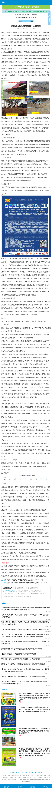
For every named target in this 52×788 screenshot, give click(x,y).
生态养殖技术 (7, 588)
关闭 (49, 12)
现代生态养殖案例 (19, 588)
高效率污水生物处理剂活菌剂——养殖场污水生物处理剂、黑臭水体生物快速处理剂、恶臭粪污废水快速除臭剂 (34, 731)
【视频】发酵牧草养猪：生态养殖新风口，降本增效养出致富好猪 (23, 676)
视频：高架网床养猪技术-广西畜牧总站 (20, 580)
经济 (47, 39)
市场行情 (34, 14)
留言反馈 (39, 772)
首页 (16, 14)
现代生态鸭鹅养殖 (35, 591)
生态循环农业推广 (9, 596)
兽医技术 (27, 14)
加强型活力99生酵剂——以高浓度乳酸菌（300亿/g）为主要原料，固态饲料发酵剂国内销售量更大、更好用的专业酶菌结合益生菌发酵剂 (34, 709)
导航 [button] (3, 2)
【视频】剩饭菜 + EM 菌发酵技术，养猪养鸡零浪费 (18, 654)
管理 (47, 35)
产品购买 (32, 772)
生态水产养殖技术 (9, 593)
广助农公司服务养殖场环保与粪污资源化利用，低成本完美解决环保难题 (25, 629)
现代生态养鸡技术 (22, 593)
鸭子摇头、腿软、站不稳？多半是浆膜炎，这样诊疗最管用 (20, 659)
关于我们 (17, 772)
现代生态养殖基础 (32, 588)
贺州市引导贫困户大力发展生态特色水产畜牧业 (23, 583)
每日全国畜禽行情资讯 (23, 596)
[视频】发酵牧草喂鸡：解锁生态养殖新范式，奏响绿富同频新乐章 (23, 664)
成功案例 (21, 14)
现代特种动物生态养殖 (36, 593)
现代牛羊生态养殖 (9, 591)
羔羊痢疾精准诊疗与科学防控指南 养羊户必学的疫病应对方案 (21, 649)
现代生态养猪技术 (22, 591)
